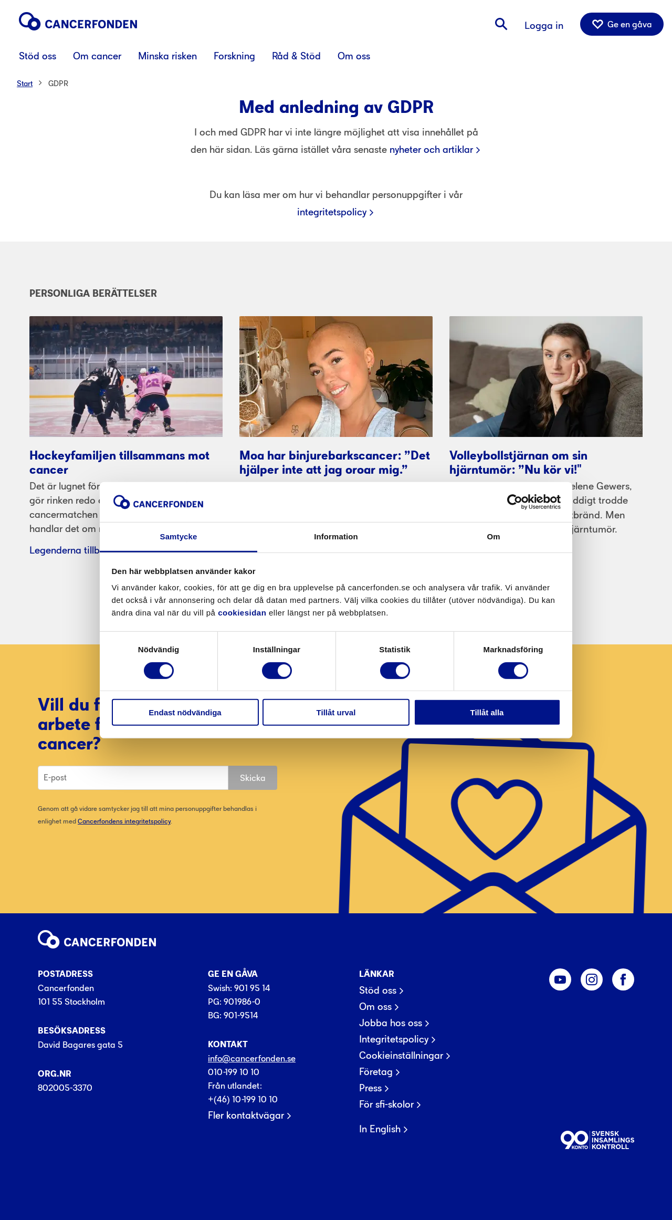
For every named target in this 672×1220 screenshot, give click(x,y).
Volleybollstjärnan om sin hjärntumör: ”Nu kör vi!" (518, 463)
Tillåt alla (487, 712)
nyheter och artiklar (431, 149)
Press (370, 1088)
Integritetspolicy (393, 1039)
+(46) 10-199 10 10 (243, 1099)
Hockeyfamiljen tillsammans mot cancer (119, 463)
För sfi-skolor (386, 1104)
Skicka (253, 778)
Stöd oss (377, 990)
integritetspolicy (331, 212)
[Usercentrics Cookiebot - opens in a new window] (515, 502)
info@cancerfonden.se (252, 1058)
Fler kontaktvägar (246, 1115)
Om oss (375, 1007)
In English (380, 1129)
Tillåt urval (336, 712)
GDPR (58, 83)
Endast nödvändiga (185, 712)
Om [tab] (493, 536)
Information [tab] (336, 536)
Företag (376, 1072)
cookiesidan (242, 612)
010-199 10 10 (233, 1072)
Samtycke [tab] (178, 536)
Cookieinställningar (401, 1055)
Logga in (543, 25)
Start (25, 83)
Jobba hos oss (390, 1023)
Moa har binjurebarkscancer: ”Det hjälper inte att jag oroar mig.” (334, 463)
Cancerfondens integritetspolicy (124, 821)
